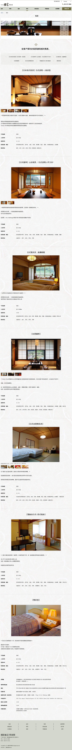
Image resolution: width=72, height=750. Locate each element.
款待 (27, 724)
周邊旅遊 (45, 729)
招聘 (62, 729)
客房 (45, 724)
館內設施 (45, 726)
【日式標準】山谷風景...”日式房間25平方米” (39, 56)
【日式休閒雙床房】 (28, 60)
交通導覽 (62, 724)
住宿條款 (10, 729)
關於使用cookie (9, 747)
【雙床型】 (57, 60)
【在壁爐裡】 (15, 60)
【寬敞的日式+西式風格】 (43, 60)
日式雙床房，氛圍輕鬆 (59, 56)
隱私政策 (10, 726)
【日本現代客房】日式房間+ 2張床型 (15, 56)
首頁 (10, 724)
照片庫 (62, 726)
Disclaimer (3, 747)
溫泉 (27, 729)
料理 (27, 726)
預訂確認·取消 (57, 1)
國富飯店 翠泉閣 (8, 735)
